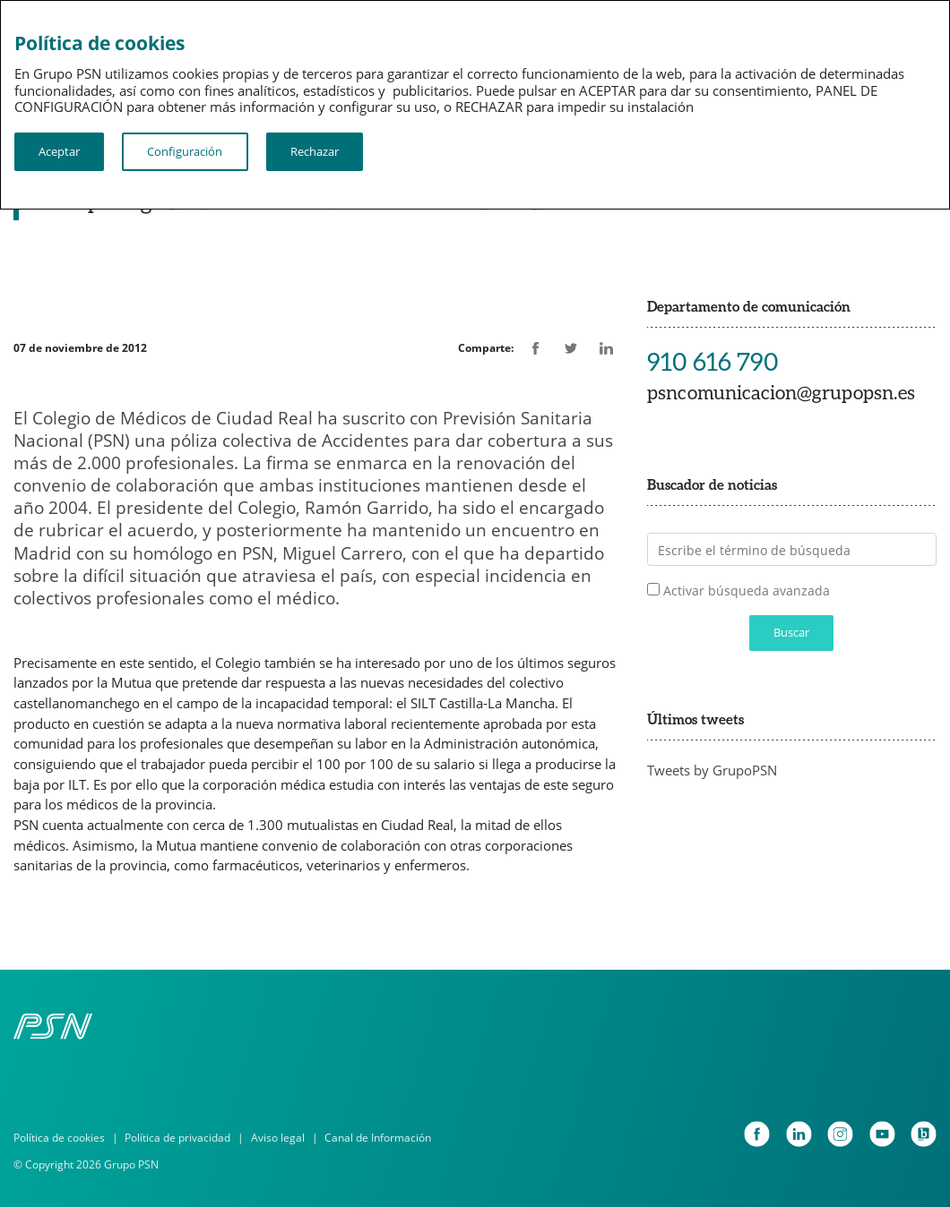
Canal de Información (377, 1137)
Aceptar (59, 151)
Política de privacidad (177, 1137)
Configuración (184, 151)
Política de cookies (59, 1137)
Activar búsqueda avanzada (746, 591)
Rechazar (314, 151)
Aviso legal (278, 1137)
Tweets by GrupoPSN (712, 770)
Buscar (791, 632)
